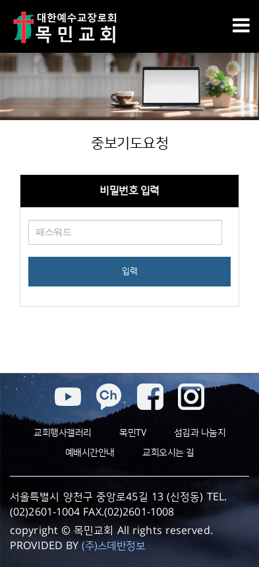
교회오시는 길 (168, 453)
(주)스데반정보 (113, 546)
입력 (129, 271)
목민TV (132, 433)
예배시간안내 (90, 453)
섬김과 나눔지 (200, 433)
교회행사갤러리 (63, 433)
